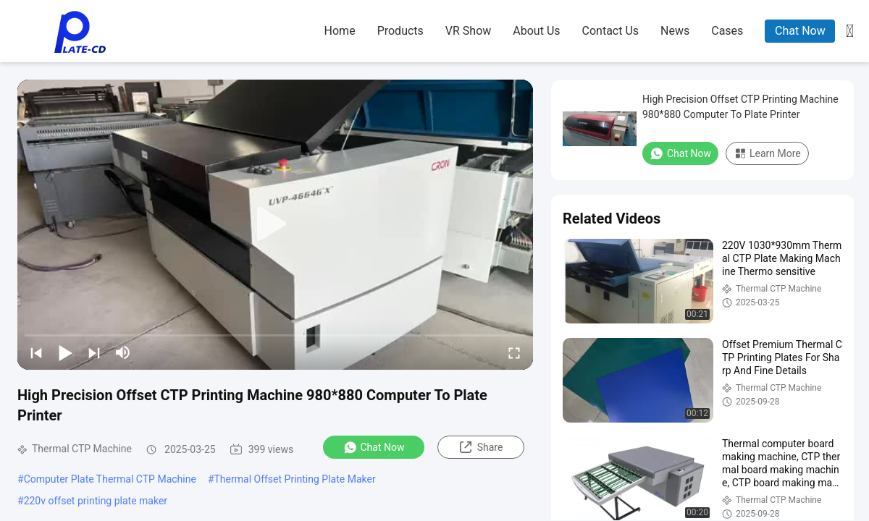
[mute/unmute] (123, 352)
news (674, 31)
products (400, 31)
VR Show (468, 31)
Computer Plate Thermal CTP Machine (110, 479)
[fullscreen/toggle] (514, 352)
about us (536, 31)
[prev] (36, 352)
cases (727, 31)
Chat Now (800, 31)
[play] (275, 224)
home (340, 31)
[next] (94, 352)
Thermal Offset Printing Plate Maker (295, 479)
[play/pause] (65, 352)
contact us (610, 31)
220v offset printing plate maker (95, 501)
